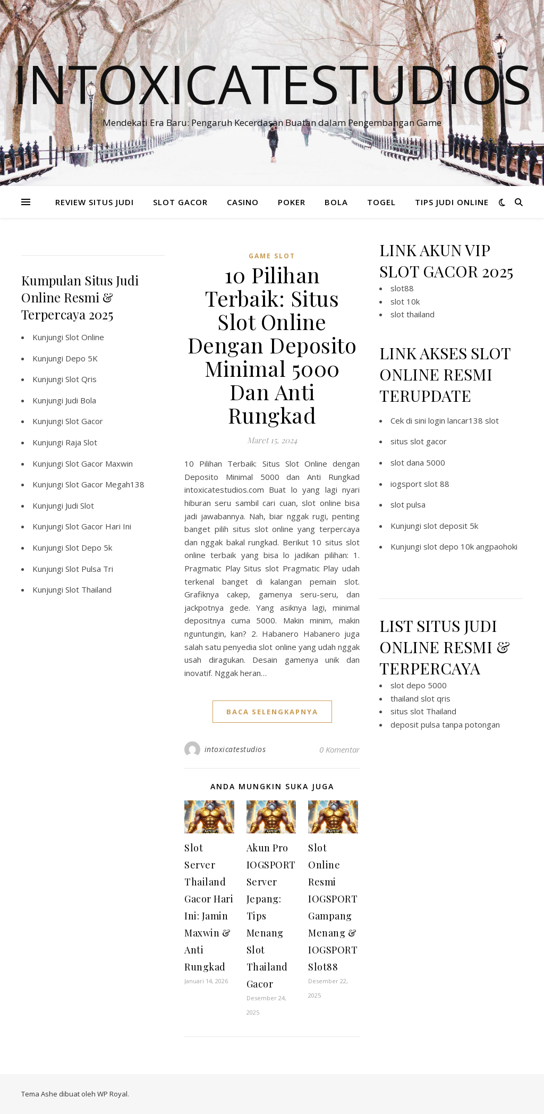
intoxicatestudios (235, 749)
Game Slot (272, 255)
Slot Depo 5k (88, 547)
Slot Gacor (84, 421)
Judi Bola (80, 400)
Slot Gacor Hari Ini (98, 526)
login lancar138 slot (463, 420)
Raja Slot (81, 442)
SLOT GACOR (180, 202)
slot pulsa (408, 504)
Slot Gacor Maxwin (99, 463)
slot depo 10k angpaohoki (470, 546)
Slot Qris (81, 379)
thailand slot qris (420, 698)
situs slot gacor (418, 441)
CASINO (243, 202)
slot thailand (412, 314)
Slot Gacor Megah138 (104, 484)
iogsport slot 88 (419, 483)
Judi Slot (79, 505)
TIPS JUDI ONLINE (452, 202)
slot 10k (405, 301)
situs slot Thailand (423, 711)
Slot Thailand (88, 589)
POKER (291, 202)
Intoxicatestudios (272, 83)
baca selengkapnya (272, 711)
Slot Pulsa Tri (89, 568)
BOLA (336, 202)
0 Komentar (339, 749)
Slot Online (84, 337)
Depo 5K (81, 358)
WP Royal (112, 1094)
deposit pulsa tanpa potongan (445, 724)
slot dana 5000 (417, 462)
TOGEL (381, 202)
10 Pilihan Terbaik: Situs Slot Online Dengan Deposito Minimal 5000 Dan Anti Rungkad (272, 344)
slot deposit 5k (450, 525)
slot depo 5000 (418, 685)
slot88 (402, 288)
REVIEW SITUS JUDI (94, 202)
